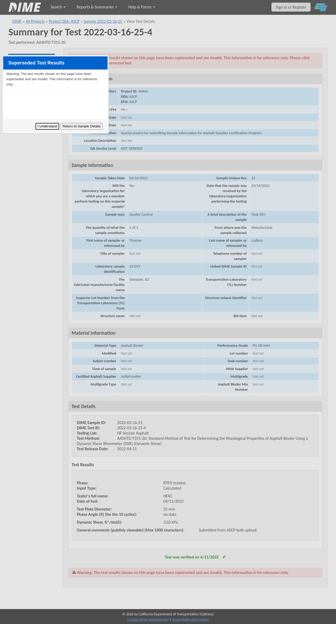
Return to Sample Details (81, 126)
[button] (103, 63)
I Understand (47, 126)
